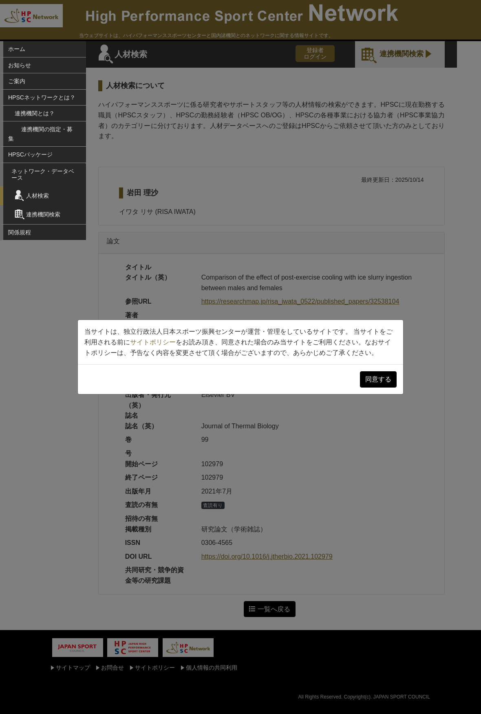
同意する (378, 379)
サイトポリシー (153, 342)
